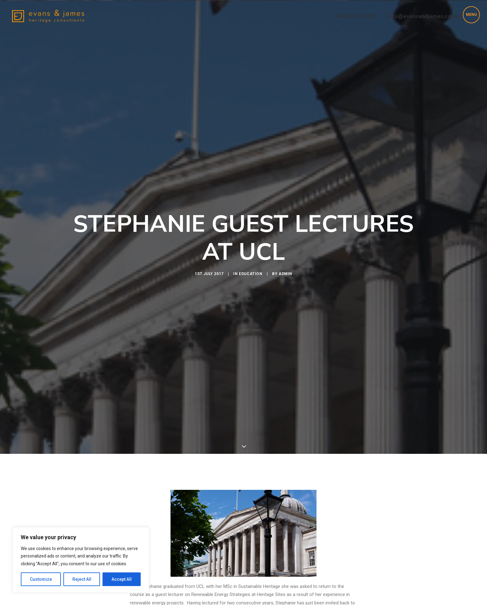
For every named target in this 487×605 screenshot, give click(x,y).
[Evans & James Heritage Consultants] (48, 16)
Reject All (81, 579)
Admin (285, 243)
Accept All (122, 579)
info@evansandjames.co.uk (423, 16)
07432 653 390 (355, 16)
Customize (41, 579)
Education (250, 243)
